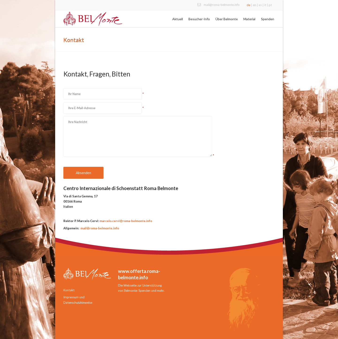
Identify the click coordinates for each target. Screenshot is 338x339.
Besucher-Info (199, 19)
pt (270, 5)
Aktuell (177, 19)
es (260, 5)
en (254, 5)
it (265, 5)
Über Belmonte (226, 19)
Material (249, 19)
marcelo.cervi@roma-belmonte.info (126, 221)
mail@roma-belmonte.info (222, 5)
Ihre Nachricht (137, 136)
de (248, 5)
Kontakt (68, 290)
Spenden (267, 19)
